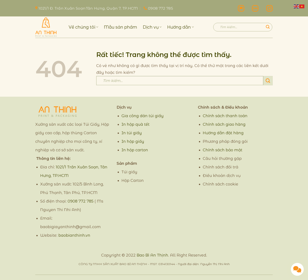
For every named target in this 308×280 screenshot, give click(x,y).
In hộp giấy (132, 141)
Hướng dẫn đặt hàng (223, 133)
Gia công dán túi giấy (142, 116)
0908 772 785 (80, 201)
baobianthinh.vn (74, 235)
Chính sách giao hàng (224, 124)
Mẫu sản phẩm (120, 27)
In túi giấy (131, 133)
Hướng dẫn (180, 27)
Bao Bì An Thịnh (152, 255)
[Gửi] (268, 27)
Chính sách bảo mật (222, 150)
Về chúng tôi (83, 27)
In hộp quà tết (135, 124)
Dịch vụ (152, 27)
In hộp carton (134, 150)
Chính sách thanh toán (225, 116)
